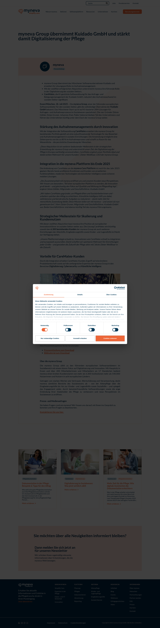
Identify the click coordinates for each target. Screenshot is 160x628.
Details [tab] (80, 294)
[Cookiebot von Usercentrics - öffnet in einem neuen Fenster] (115, 288)
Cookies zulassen (110, 338)
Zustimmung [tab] (48, 294)
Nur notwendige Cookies (50, 338)
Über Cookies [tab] (111, 294)
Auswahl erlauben (80, 338)
